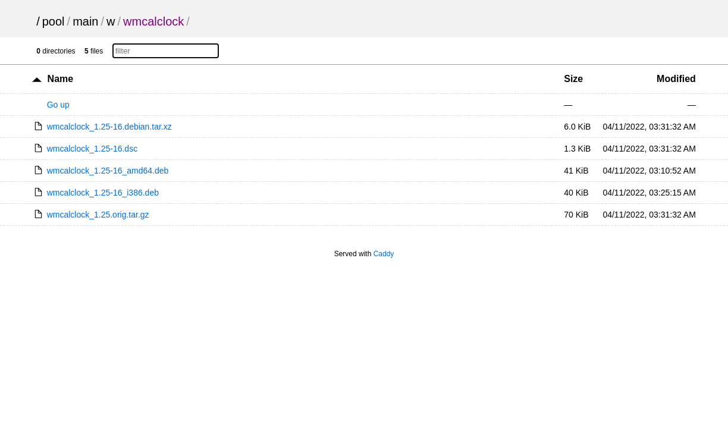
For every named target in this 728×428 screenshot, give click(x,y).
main (85, 21)
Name (61, 79)
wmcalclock (153, 21)
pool (53, 21)
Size (573, 79)
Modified (676, 79)
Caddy (384, 254)
